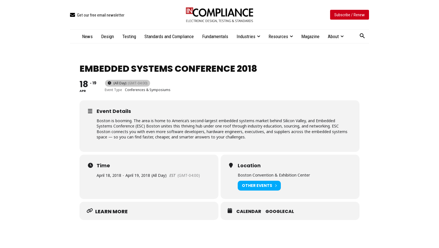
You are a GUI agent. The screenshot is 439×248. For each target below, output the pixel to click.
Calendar (248, 211)
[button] (362, 36)
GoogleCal (279, 211)
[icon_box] (97, 15)
